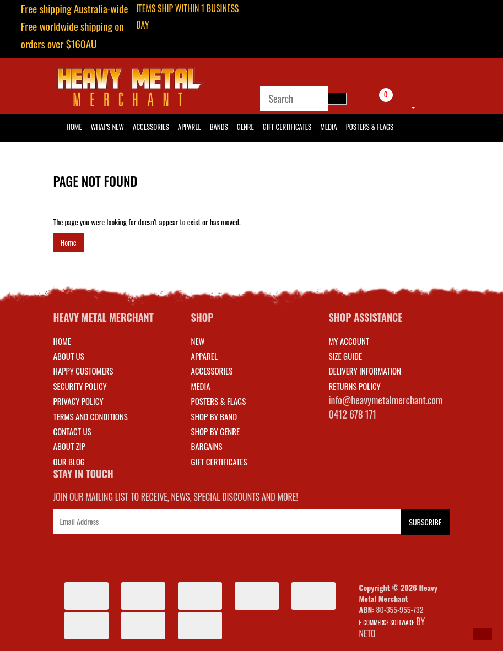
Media (328, 126)
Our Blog (69, 461)
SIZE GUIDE (346, 356)
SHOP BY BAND (214, 416)
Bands (219, 126)
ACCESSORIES (212, 371)
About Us (68, 356)
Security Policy (80, 386)
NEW (198, 341)
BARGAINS (207, 446)
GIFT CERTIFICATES (219, 461)
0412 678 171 (353, 414)
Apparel (189, 126)
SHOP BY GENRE (215, 431)
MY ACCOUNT (349, 341)
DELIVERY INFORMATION (365, 371)
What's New (107, 126)
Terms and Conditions (90, 416)
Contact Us (72, 431)
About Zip (69, 446)
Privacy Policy (78, 401)
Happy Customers (83, 371)
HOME (74, 126)
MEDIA (200, 386)
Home (69, 242)
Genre (245, 126)
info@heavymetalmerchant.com (386, 400)
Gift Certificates (287, 126)
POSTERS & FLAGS (218, 401)
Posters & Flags (369, 126)
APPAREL (204, 356)
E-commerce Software (386, 622)
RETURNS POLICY (355, 386)
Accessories (151, 126)
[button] (482, 634)
